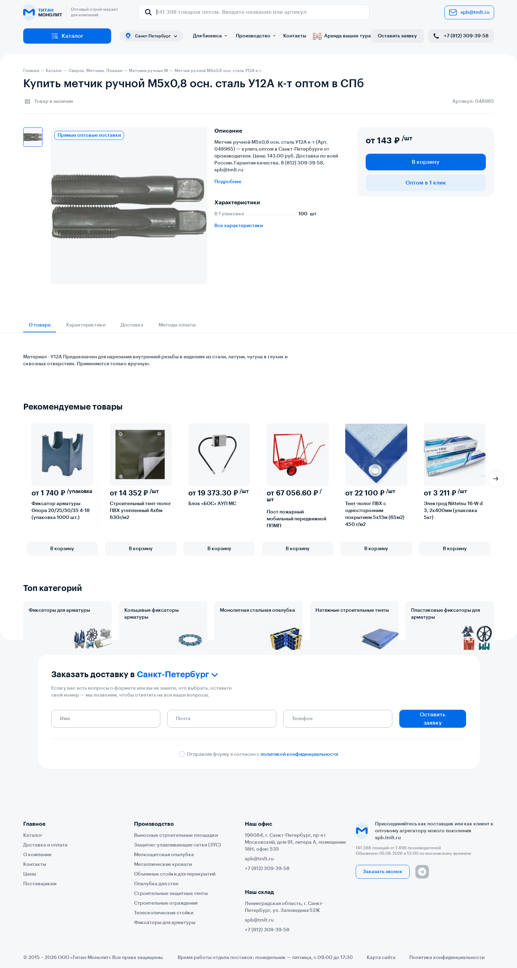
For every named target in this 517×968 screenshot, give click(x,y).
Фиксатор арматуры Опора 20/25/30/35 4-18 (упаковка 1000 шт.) (61, 510)
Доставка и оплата (45, 845)
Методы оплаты (177, 325)
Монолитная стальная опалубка (257, 610)
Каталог (67, 36)
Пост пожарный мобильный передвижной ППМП (296, 519)
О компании (37, 854)
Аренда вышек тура (342, 36)
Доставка (132, 325)
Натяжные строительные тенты (352, 610)
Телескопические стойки (163, 913)
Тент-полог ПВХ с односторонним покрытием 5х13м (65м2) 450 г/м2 (374, 514)
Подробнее (227, 181)
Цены (29, 874)
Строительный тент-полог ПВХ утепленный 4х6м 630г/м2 (140, 510)
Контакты (294, 36)
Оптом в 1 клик (425, 183)
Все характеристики (238, 225)
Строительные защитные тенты (171, 893)
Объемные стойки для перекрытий (174, 874)
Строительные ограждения (165, 903)
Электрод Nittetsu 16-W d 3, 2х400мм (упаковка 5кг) (453, 510)
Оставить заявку (397, 36)
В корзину (425, 162)
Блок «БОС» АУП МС (212, 503)
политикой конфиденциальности (299, 778)
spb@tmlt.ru (469, 12)
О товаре (40, 325)
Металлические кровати (163, 864)
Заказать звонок (382, 871)
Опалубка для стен (156, 883)
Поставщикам (39, 883)
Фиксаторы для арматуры (59, 610)
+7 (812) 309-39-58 (460, 36)
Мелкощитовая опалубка (164, 854)
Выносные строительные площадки (176, 835)
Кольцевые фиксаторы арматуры (151, 614)
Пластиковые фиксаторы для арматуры (445, 614)
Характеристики (85, 325)
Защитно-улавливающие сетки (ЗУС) (177, 845)
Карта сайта (381, 957)
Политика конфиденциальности (446, 957)
